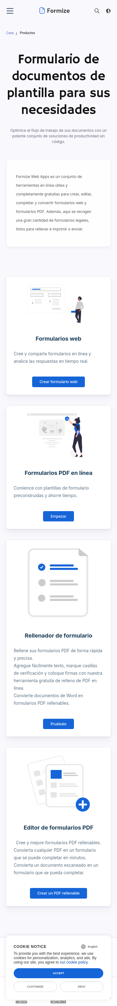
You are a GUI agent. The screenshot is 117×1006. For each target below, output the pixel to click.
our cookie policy (74, 962)
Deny (81, 986)
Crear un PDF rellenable (58, 893)
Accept (58, 973)
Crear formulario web (58, 381)
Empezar (58, 516)
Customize (35, 986)
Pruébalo (58, 724)
